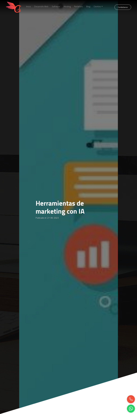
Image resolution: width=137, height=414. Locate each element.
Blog (88, 6)
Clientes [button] (97, 6)
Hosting (67, 6)
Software (56, 6)
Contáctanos (123, 7)
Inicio (28, 6)
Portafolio (78, 6)
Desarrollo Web (41, 6)
